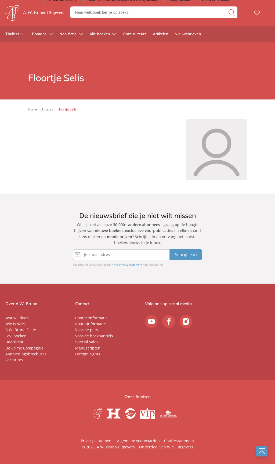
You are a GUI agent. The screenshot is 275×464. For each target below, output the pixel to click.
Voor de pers (86, 329)
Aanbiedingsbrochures (25, 353)
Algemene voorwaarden (138, 440)
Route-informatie (90, 323)
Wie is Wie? (15, 323)
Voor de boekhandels (94, 335)
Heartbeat (14, 341)
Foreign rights (87, 353)
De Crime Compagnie (24, 348)
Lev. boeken (16, 335)
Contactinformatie (91, 317)
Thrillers (12, 35)
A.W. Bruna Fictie (20, 329)
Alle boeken (99, 35)
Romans (39, 35)
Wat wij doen (17, 317)
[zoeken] (232, 13)
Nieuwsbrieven (188, 35)
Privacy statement (97, 440)
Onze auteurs (134, 35)
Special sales (86, 341)
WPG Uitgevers (180, 446)
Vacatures (14, 359)
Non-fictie (68, 35)
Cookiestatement (179, 440)
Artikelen (160, 35)
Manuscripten (87, 348)
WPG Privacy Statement (127, 264)
